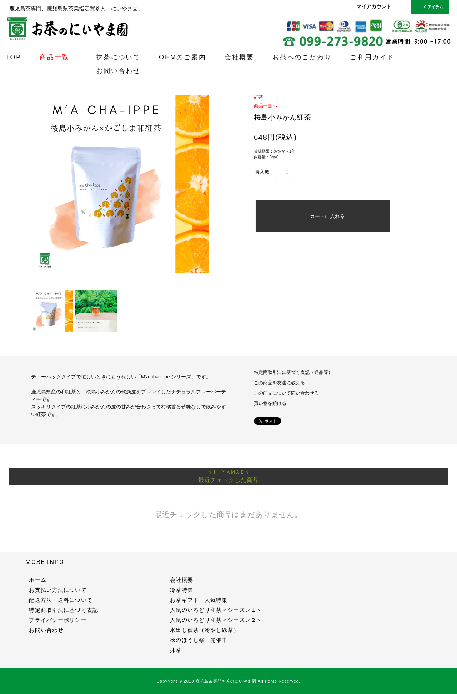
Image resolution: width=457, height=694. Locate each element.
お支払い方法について (57, 590)
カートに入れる (322, 216)
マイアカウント (373, 6)
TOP (13, 57)
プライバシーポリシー (57, 620)
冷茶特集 (181, 590)
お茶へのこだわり (302, 57)
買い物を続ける (270, 403)
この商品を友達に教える (279, 382)
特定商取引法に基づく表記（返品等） (293, 372)
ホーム (37, 580)
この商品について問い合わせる (286, 393)
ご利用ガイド (372, 57)
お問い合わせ (118, 70)
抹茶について (118, 57)
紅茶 (258, 97)
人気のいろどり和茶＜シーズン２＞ (216, 620)
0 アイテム (429, 6)
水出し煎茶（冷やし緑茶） (204, 630)
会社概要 (239, 57)
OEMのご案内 (182, 57)
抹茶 (175, 650)
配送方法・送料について (60, 600)
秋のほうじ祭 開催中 (198, 640)
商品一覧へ (265, 105)
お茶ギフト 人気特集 (198, 600)
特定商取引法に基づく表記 (63, 610)
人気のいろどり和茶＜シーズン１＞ (216, 610)
